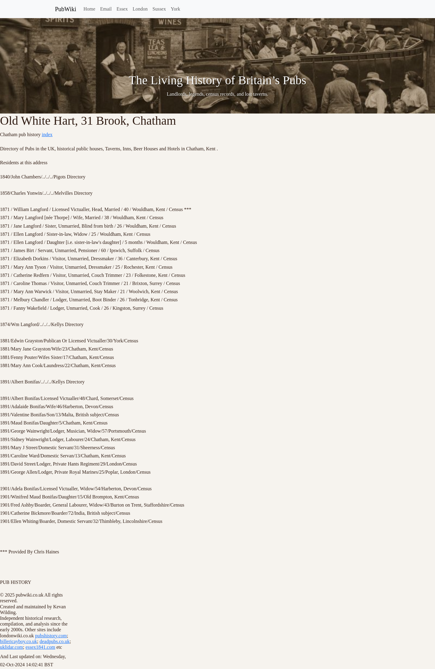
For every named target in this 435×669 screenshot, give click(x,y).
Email (105, 8)
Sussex (159, 8)
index (47, 134)
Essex (122, 8)
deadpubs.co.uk (55, 641)
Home (89, 8)
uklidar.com (11, 647)
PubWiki (65, 9)
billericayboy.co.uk (18, 641)
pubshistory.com (51, 635)
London (140, 8)
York (175, 8)
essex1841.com (40, 647)
